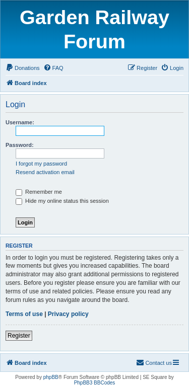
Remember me (39, 192)
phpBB (50, 377)
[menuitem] (23, 68)
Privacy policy (68, 314)
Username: (20, 122)
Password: (20, 145)
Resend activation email (45, 172)
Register (19, 335)
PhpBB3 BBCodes (94, 382)
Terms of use (24, 314)
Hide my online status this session (62, 201)
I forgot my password (41, 164)
